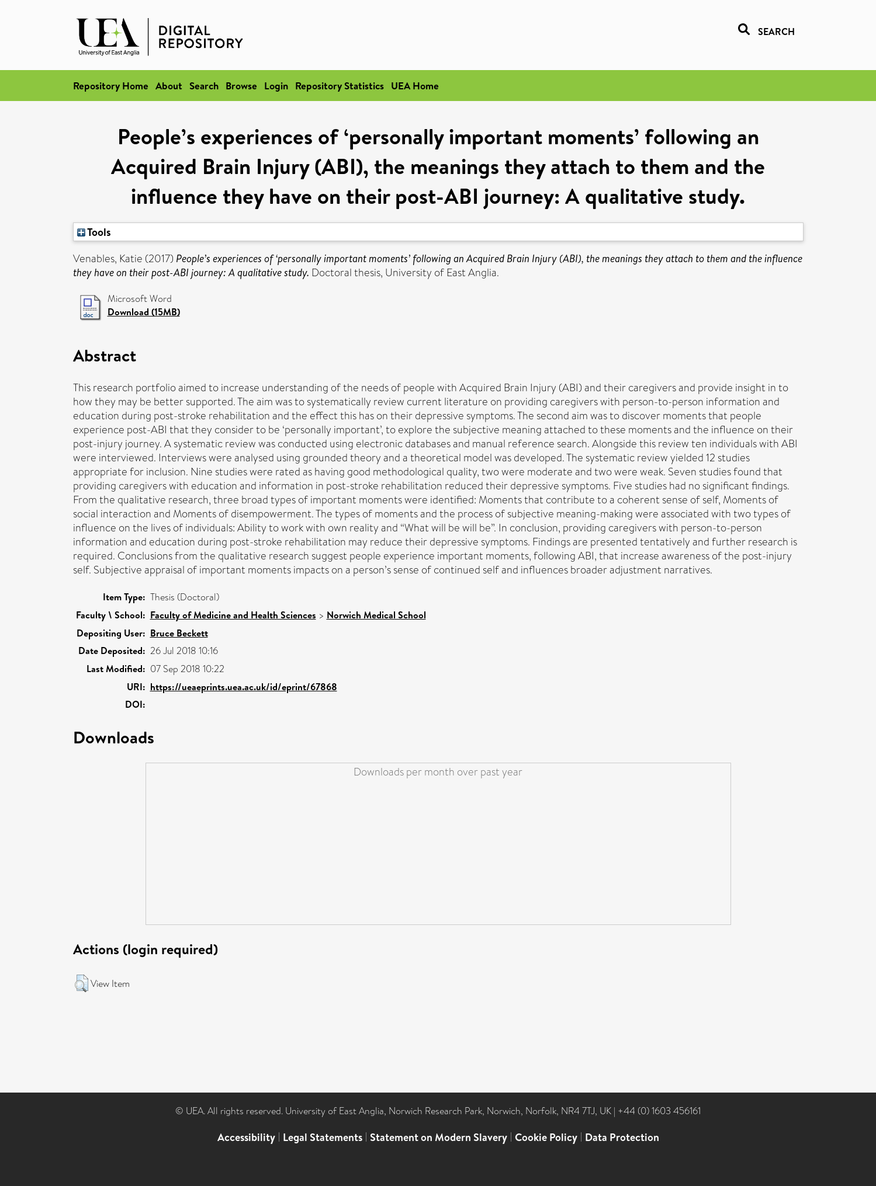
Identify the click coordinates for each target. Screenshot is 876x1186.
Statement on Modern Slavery (438, 1137)
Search (204, 85)
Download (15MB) (144, 311)
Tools (94, 231)
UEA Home (415, 85)
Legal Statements (322, 1137)
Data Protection (622, 1137)
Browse (241, 85)
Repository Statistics (339, 85)
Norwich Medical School (376, 614)
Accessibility (246, 1137)
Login (276, 85)
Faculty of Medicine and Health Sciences (233, 614)
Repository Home (110, 85)
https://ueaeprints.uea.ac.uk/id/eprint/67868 (243, 686)
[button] (81, 983)
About (168, 85)
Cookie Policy (546, 1137)
